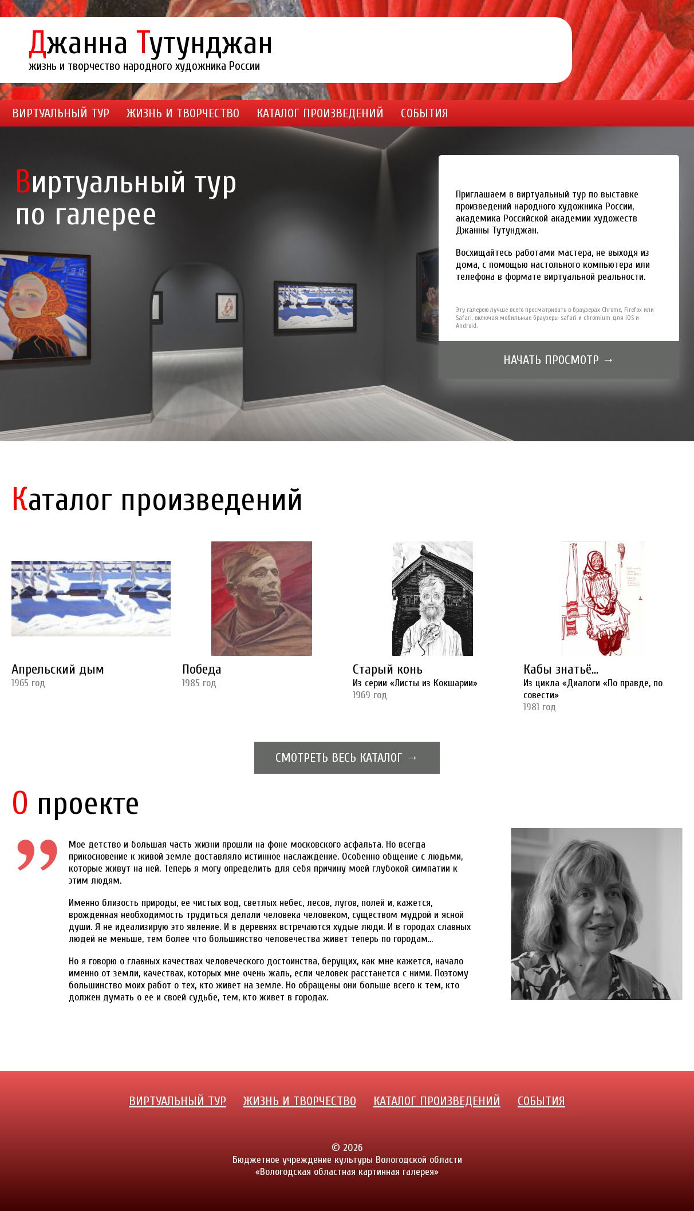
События (424, 113)
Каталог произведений (320, 113)
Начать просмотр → (559, 360)
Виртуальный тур (60, 113)
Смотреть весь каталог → (347, 757)
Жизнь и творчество (183, 113)
